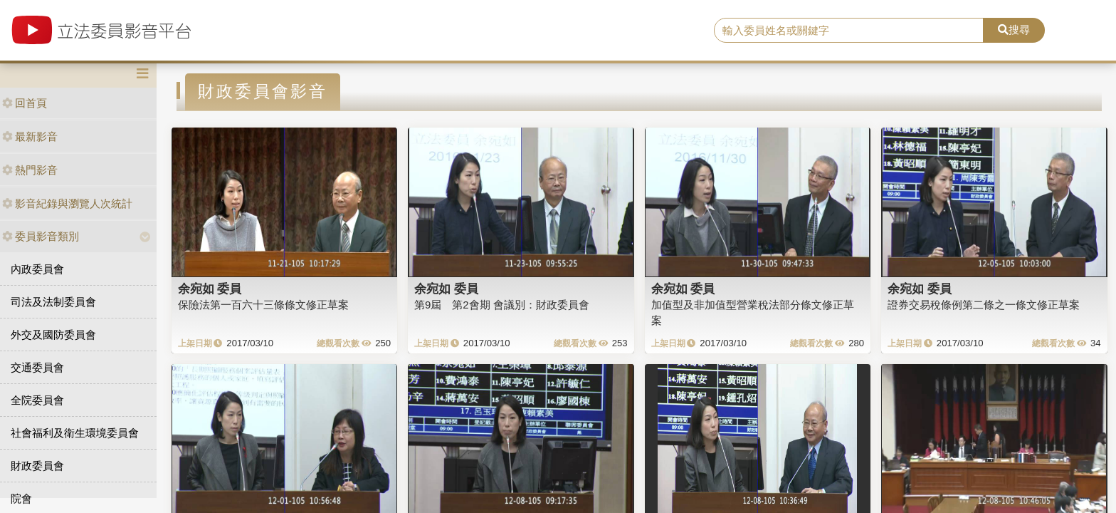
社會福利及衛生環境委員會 (75, 433)
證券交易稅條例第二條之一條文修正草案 (984, 305)
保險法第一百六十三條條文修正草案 (263, 305)
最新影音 (30, 136)
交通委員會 (37, 367)
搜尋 (1014, 30)
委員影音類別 (40, 236)
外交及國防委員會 (53, 334)
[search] (849, 30)
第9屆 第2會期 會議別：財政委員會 (501, 305)
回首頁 (24, 103)
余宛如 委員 (210, 288)
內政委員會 (37, 269)
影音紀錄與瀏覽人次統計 (67, 203)
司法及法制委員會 (53, 302)
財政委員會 (37, 466)
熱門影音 (30, 170)
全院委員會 (37, 400)
